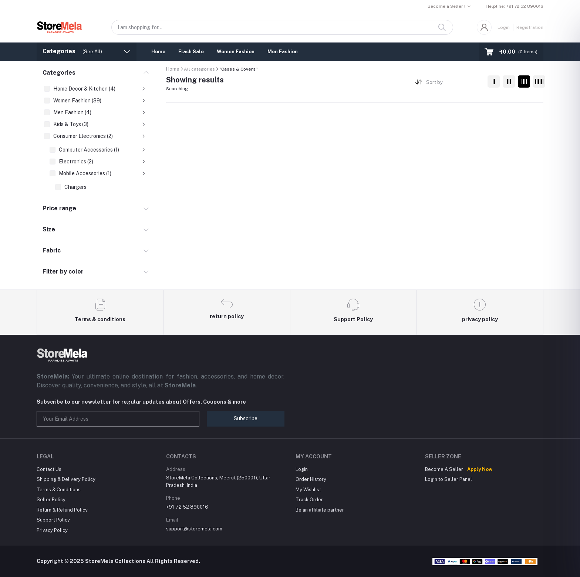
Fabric (52, 250)
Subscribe (245, 418)
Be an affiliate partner (320, 510)
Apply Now (479, 469)
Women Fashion (235, 51)
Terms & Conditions (59, 489)
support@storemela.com (194, 529)
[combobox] (454, 84)
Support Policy (53, 520)
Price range (59, 208)
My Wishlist (308, 489)
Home (158, 51)
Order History (311, 479)
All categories (199, 69)
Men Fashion (282, 51)
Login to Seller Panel (448, 479)
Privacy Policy (52, 530)
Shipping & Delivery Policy (66, 479)
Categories (59, 72)
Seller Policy (51, 499)
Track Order (309, 499)
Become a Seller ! (446, 6)
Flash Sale (191, 51)
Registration (529, 27)
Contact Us (49, 469)
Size (49, 229)
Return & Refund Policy (62, 510)
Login (504, 27)
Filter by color (63, 271)
